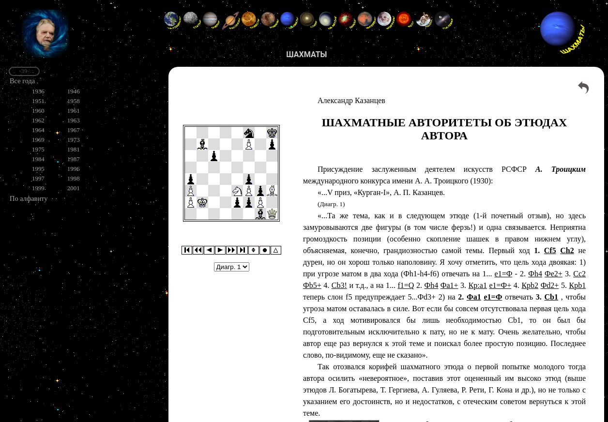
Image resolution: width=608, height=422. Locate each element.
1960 (38, 110)
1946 (73, 91)
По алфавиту (28, 198)
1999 (38, 188)
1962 (38, 120)
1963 (73, 120)
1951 (38, 101)
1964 (38, 130)
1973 (73, 139)
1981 (73, 149)
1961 (73, 110)
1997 (38, 178)
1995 (38, 168)
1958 (73, 101)
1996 (73, 168)
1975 (38, 149)
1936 (38, 91)
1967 (73, 130)
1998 (73, 178)
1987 (73, 159)
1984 (38, 159)
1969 (38, 139)
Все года (22, 81)
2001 (73, 188)
